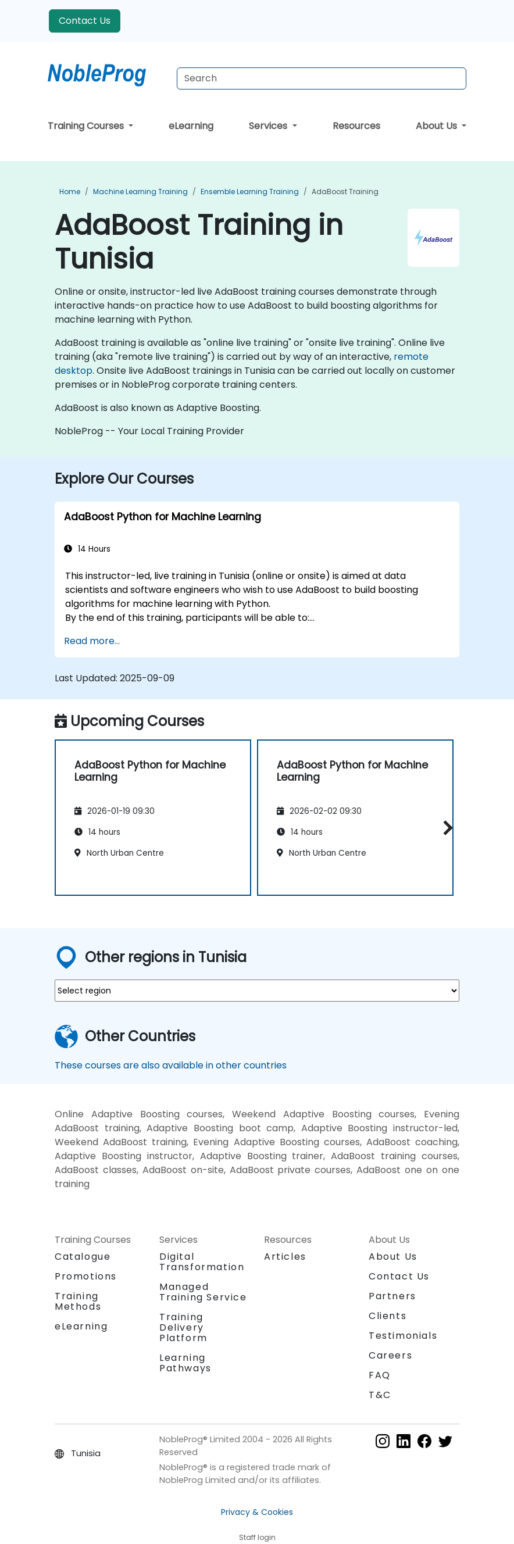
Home (69, 191)
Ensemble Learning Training (250, 191)
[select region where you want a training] (257, 991)
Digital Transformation (201, 1262)
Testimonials (403, 1335)
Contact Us (84, 20)
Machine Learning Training (140, 191)
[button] (445, 827)
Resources (356, 126)
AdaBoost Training (345, 191)
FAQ (380, 1375)
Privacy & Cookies (257, 1512)
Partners (392, 1296)
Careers (390, 1355)
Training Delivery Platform (183, 1327)
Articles (285, 1256)
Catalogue (82, 1256)
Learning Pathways (185, 1363)
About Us (437, 126)
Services (269, 126)
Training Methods (78, 1301)
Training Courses (87, 126)
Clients (387, 1316)
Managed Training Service (203, 1292)
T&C (380, 1395)
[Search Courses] (321, 78)
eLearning (191, 126)
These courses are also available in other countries (171, 1065)
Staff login (257, 1537)
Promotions (86, 1276)
